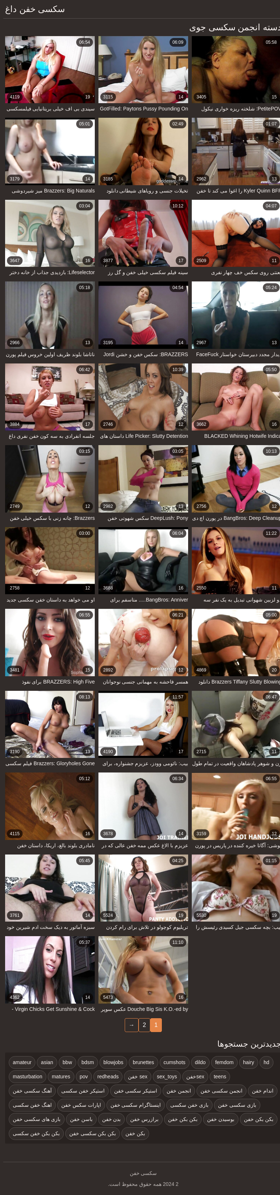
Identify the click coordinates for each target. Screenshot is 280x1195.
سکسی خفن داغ (32, 9)
